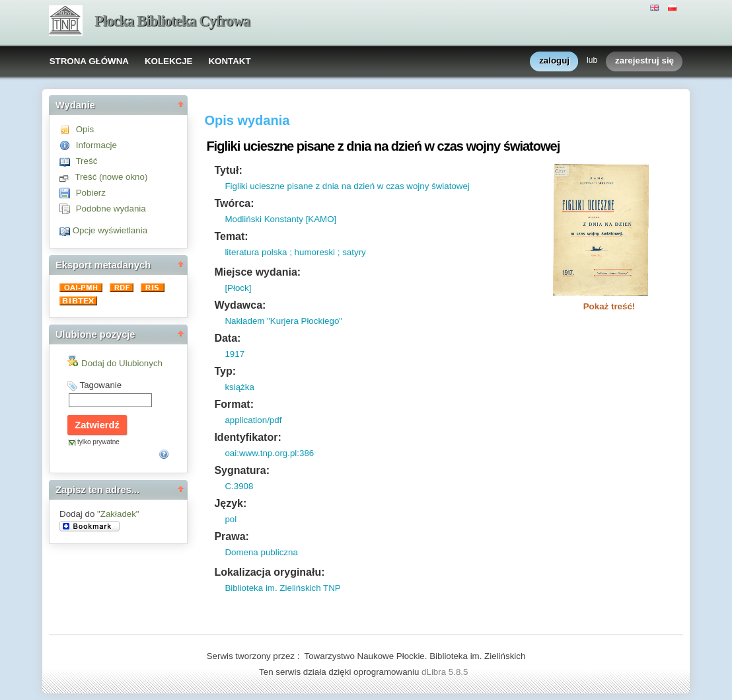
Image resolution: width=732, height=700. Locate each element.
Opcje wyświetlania (110, 230)
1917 (234, 354)
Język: (230, 503)
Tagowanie (100, 385)
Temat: (231, 236)
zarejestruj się (644, 61)
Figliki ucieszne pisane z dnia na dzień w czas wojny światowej (347, 186)
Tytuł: (228, 170)
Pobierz (91, 193)
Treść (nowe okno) (111, 177)
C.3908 (239, 486)
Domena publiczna (261, 552)
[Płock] (238, 288)
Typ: (225, 371)
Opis (85, 129)
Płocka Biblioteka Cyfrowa (172, 21)
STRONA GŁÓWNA (89, 61)
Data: (227, 338)
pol (231, 519)
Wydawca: (240, 305)
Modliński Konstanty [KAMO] (280, 219)
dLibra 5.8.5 (445, 672)
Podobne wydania (111, 209)
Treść (86, 161)
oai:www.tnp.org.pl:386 (269, 453)
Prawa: (231, 536)
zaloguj (554, 61)
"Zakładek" (118, 514)
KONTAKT (229, 61)
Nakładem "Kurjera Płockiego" (283, 321)
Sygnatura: (242, 470)
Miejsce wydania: (257, 272)
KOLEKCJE (169, 61)
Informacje (96, 145)
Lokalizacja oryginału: (269, 572)
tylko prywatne (98, 442)
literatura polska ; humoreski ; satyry (295, 252)
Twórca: (234, 203)
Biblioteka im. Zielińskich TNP (282, 588)
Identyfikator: (247, 437)
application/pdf (253, 420)
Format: (234, 404)
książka (239, 387)
